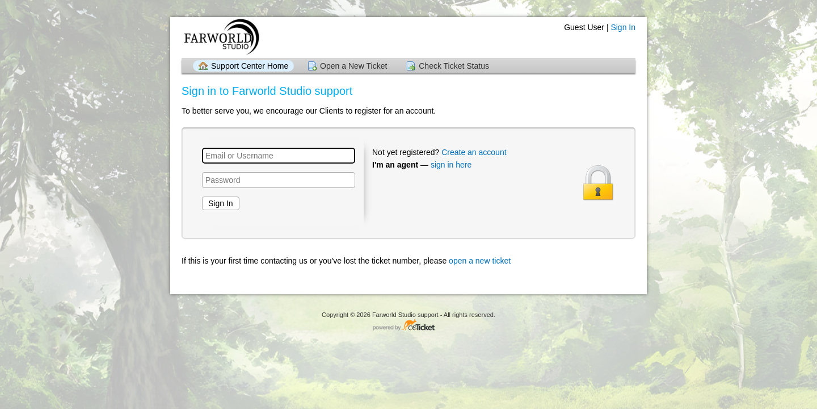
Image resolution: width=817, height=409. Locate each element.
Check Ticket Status (454, 65)
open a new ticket (480, 260)
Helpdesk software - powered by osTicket (408, 325)
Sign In (622, 27)
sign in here (451, 164)
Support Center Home (249, 65)
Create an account (473, 152)
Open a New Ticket (353, 65)
